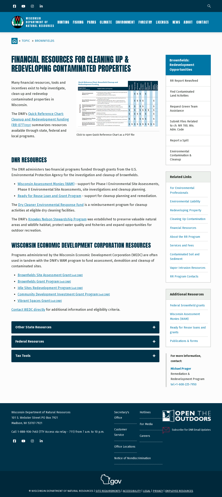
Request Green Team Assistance (184, 108)
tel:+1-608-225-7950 (184, 384)
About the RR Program (185, 237)
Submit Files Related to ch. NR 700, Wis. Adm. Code (184, 125)
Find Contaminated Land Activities (182, 94)
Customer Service (120, 432)
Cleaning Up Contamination (187, 219)
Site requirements (108, 490)
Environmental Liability (185, 201)
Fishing (78, 22)
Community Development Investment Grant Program (64, 294)
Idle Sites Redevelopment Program (50, 288)
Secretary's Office (121, 415)
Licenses (162, 22)
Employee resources (179, 490)
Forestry (145, 22)
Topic (26, 41)
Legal (146, 490)
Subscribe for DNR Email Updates (191, 429)
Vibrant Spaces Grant (40, 301)
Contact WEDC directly (28, 310)
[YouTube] (23, 6)
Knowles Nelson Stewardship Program (57, 219)
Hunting (63, 22)
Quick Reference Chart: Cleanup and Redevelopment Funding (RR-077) (40, 119)
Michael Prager (181, 368)
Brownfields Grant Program (44, 281)
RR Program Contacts (184, 276)
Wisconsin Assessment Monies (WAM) (46, 184)
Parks (91, 22)
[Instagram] (32, 6)
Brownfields (44, 41)
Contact (202, 22)
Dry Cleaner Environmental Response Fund (51, 205)
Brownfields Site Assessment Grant (50, 275)
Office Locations (124, 446)
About (188, 22)
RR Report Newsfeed (184, 80)
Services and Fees (182, 245)
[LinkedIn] (41, 6)
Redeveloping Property (185, 210)
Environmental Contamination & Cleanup (181, 155)
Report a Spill (179, 140)
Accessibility (132, 490)
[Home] (14, 41)
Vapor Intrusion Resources (187, 268)
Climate (106, 22)
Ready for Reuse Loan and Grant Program (49, 196)
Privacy (158, 490)
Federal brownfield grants (187, 305)
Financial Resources (183, 228)
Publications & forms (184, 341)
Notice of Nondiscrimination (132, 458)
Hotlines (145, 412)
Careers (145, 436)
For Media (146, 424)
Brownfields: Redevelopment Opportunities (182, 65)
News (176, 22)
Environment (125, 22)
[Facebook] (14, 6)
